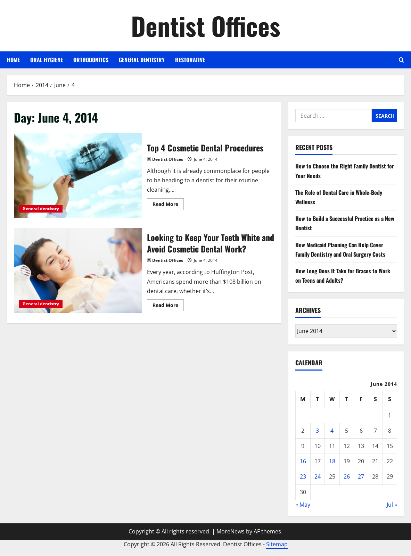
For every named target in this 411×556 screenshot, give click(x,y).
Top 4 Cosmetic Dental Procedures (78, 175)
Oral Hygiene (46, 60)
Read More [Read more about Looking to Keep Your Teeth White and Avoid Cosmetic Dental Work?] (168, 306)
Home (13, 60)
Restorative (190, 60)
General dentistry (142, 60)
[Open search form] (401, 60)
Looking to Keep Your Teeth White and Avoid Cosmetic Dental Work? (78, 270)
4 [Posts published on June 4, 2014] (332, 430)
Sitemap (277, 544)
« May (302, 504)
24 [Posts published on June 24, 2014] (317, 476)
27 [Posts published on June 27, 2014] (361, 476)
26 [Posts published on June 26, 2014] (347, 476)
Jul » (392, 504)
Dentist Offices (205, 25)
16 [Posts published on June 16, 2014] (303, 461)
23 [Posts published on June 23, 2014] (303, 476)
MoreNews (230, 531)
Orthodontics (90, 60)
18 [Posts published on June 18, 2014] (332, 461)
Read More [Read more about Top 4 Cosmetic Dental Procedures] (168, 205)
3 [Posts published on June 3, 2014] (317, 430)
